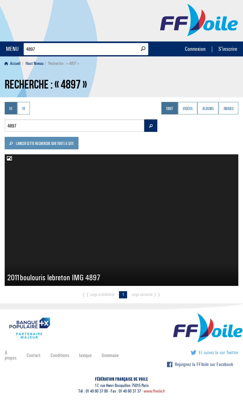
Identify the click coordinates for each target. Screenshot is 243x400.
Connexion (195, 48)
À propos (11, 355)
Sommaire (110, 355)
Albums (208, 109)
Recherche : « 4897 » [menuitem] (63, 63)
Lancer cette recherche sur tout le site (41, 144)
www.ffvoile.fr (154, 391)
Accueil (13, 63)
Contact (33, 355)
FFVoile (199, 19)
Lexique (85, 355)
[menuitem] (14, 63)
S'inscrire (227, 48)
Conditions (59, 355)
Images (229, 109)
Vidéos (188, 109)
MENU (12, 48)
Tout (169, 109)
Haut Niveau (35, 63)
